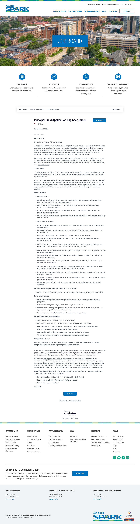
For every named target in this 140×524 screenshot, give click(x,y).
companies (36, 109)
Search (127, 5)
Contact (127, 11)
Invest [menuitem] (104, 5)
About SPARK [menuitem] (117, 439)
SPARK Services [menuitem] (59, 11)
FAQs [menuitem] (114, 446)
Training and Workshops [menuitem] (58, 446)
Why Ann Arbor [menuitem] (75, 11)
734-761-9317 (10, 499)
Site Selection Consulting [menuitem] (100, 442)
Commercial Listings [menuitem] (98, 436)
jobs (23, 109)
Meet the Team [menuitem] (118, 442)
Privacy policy (65, 418)
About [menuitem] (98, 5)
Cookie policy (74, 418)
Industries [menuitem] (31, 446)
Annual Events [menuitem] (54, 442)
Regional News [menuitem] (118, 436)
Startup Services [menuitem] (12, 436)
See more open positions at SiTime (70, 400)
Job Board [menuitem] (73, 436)
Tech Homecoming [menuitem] (55, 439)
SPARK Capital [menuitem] (11, 442)
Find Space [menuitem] (113, 11)
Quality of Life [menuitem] (32, 436)
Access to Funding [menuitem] (12, 446)
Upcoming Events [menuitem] (92, 11)
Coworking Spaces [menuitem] (98, 439)
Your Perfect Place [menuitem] (34, 439)
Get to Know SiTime (67, 371)
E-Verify (93, 367)
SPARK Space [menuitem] (96, 446)
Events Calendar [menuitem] (54, 436)
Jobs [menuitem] (104, 11)
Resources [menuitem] (91, 5)
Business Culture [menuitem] (33, 449)
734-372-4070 (53, 499)
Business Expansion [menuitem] (13, 439)
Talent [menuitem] (29, 442)
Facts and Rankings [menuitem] (34, 452)
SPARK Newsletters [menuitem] (114, 5)
